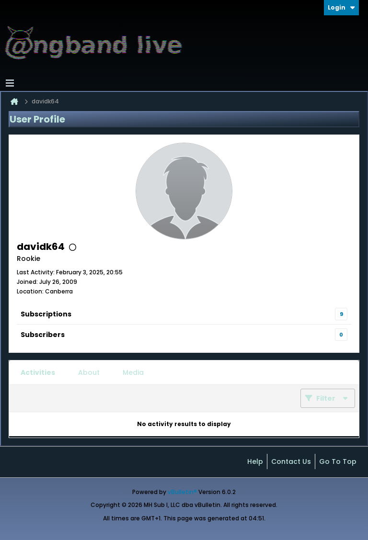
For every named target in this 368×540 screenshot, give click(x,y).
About (89, 372)
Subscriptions (46, 314)
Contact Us (291, 461)
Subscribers (43, 334)
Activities (38, 372)
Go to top (337, 461)
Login (341, 7)
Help (255, 461)
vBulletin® (182, 492)
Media (133, 372)
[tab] (38, 372)
